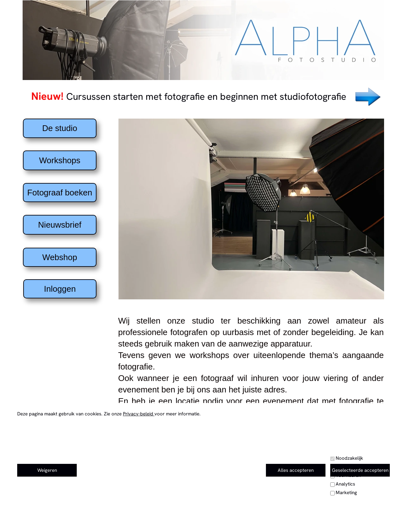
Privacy (308, 493)
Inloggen (60, 289)
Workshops (60, 160)
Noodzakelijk (349, 458)
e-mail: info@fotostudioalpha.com (201, 462)
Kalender (310, 483)
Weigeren (47, 470)
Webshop (59, 257)
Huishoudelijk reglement (330, 504)
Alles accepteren (296, 470)
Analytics (345, 484)
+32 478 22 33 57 (196, 472)
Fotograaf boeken (59, 192)
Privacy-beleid (138, 414)
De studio (59, 128)
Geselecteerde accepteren (360, 470)
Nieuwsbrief (60, 225)
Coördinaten (57, 497)
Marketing (346, 492)
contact (308, 462)
